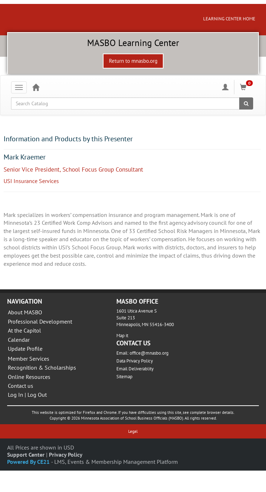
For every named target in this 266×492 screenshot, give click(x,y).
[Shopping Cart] (247, 87)
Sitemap (124, 377)
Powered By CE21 (29, 461)
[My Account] (225, 87)
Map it (122, 336)
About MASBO (25, 312)
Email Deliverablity (135, 369)
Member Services (28, 358)
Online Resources (29, 376)
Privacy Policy (65, 454)
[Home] (36, 87)
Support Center (26, 454)
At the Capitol (24, 330)
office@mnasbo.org (149, 353)
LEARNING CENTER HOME (229, 19)
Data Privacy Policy (134, 361)
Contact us (20, 385)
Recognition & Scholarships (42, 367)
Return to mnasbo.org (133, 60)
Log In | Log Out (27, 394)
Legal (133, 431)
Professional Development (40, 321)
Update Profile (25, 348)
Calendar (19, 339)
